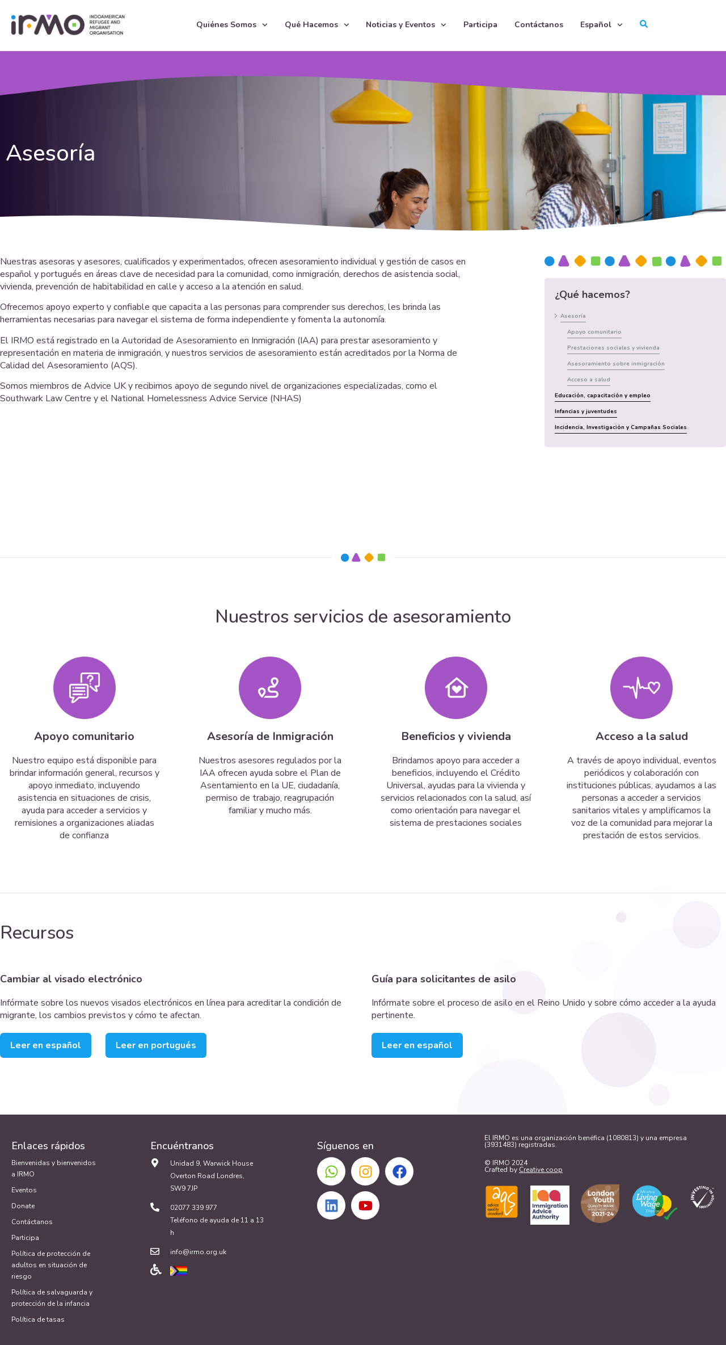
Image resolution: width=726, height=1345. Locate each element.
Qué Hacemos (317, 24)
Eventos (24, 1190)
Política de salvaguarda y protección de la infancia (51, 1298)
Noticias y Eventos (406, 24)
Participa (480, 24)
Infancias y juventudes (586, 411)
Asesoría (573, 316)
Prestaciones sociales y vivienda (613, 348)
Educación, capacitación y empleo (603, 396)
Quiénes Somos (232, 24)
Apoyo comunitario (594, 332)
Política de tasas (38, 1319)
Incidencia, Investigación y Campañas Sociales (621, 427)
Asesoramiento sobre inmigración (616, 364)
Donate (23, 1205)
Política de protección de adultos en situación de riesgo (50, 1265)
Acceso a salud (588, 380)
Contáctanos (538, 24)
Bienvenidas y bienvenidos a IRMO (53, 1168)
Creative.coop (541, 1169)
